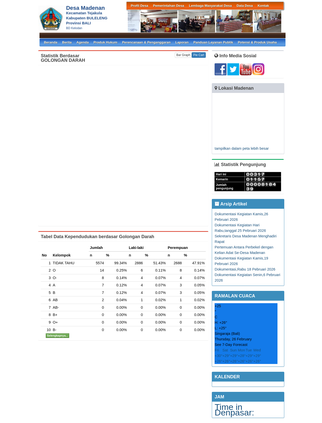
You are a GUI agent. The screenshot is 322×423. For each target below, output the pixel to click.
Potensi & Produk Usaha (257, 42)
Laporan (182, 42)
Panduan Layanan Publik (213, 42)
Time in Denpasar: (234, 409)
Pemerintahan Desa (168, 6)
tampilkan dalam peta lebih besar (242, 148)
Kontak (263, 6)
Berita (67, 42)
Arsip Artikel (231, 203)
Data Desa (244, 6)
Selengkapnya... (57, 335)
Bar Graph (183, 55)
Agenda (82, 42)
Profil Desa (139, 6)
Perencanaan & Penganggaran (146, 42)
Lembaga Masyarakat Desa (210, 6)
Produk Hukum (105, 42)
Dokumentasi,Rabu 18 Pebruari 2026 (245, 269)
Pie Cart (198, 55)
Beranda (50, 42)
